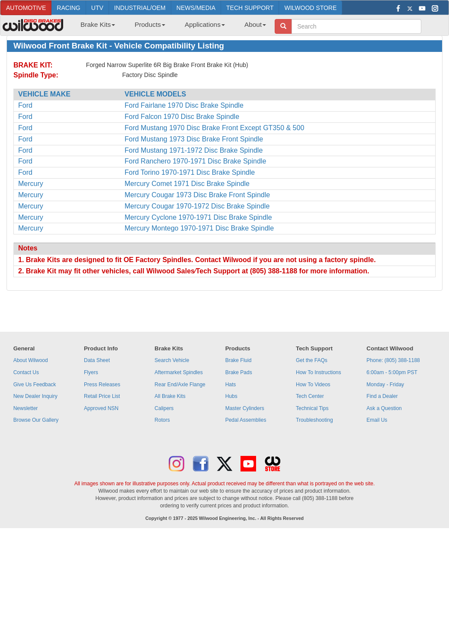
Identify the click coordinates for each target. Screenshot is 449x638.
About (255, 24)
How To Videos (313, 385)
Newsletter (25, 408)
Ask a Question (383, 408)
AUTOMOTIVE (26, 7)
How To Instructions (318, 372)
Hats (230, 385)
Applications (205, 24)
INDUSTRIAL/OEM (140, 7)
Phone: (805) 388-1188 (393, 360)
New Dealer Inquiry (35, 396)
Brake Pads (238, 372)
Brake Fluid (238, 360)
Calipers (163, 408)
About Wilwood (30, 360)
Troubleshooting (314, 420)
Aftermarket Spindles (178, 372)
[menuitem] (94, 27)
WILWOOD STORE (310, 7)
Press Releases (102, 385)
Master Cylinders (244, 408)
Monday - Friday (385, 385)
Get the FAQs (311, 360)
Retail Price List (102, 396)
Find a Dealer (382, 396)
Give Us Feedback (34, 385)
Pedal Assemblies (245, 420)
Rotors (162, 420)
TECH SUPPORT (249, 7)
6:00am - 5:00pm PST (391, 372)
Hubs (231, 396)
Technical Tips (312, 408)
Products (150, 24)
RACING (68, 7)
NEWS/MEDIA (195, 7)
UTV (97, 7)
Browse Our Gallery (36, 420)
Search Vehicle (171, 360)
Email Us (376, 420)
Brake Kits (97, 24)
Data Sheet (97, 360)
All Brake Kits (169, 396)
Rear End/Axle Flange (179, 385)
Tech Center (310, 396)
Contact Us (26, 372)
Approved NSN (101, 408)
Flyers (91, 372)
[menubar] (170, 27)
